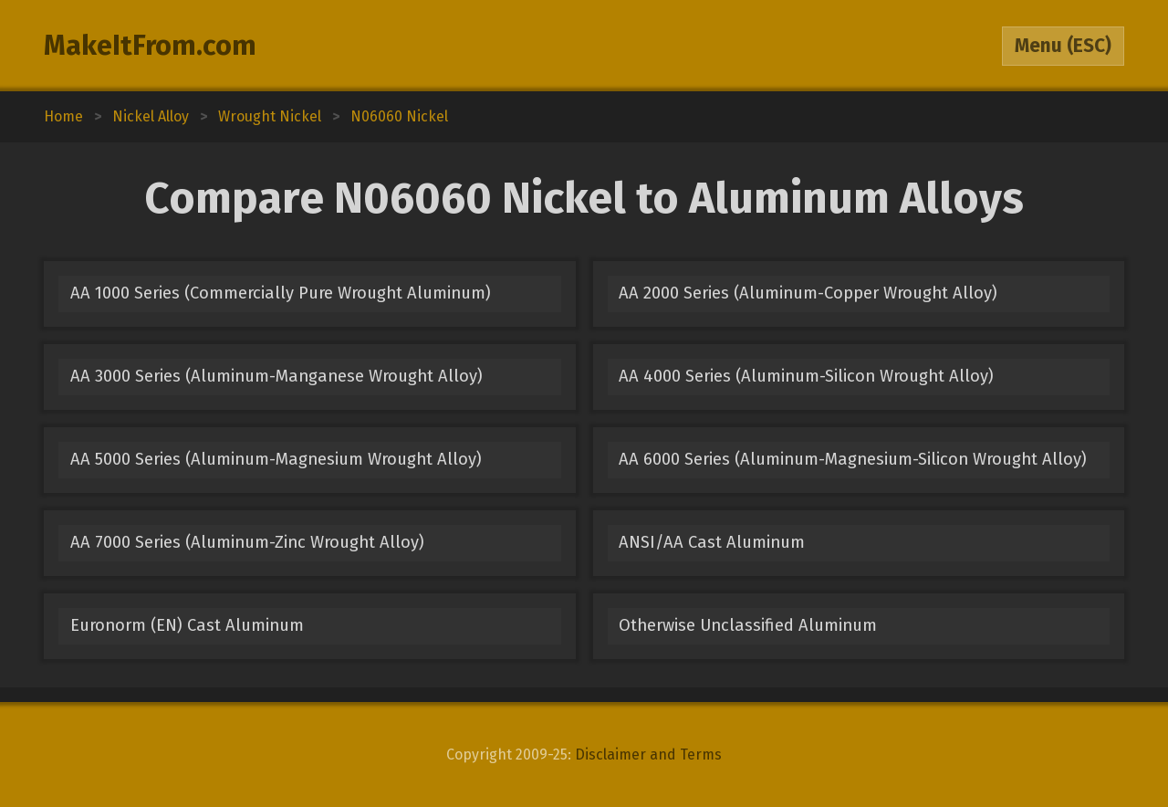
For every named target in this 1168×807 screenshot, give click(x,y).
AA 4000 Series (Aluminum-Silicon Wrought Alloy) (806, 376)
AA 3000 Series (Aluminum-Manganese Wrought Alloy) (276, 376)
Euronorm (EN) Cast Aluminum (187, 625)
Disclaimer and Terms (648, 754)
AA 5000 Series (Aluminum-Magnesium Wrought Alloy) (276, 459)
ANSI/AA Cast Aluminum (712, 542)
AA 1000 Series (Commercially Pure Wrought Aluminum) (280, 293)
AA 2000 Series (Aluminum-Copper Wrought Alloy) (808, 293)
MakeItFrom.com (150, 45)
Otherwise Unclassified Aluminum (748, 625)
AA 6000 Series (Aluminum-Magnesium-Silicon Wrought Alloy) (853, 459)
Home (63, 116)
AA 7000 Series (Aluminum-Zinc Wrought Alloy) (247, 542)
